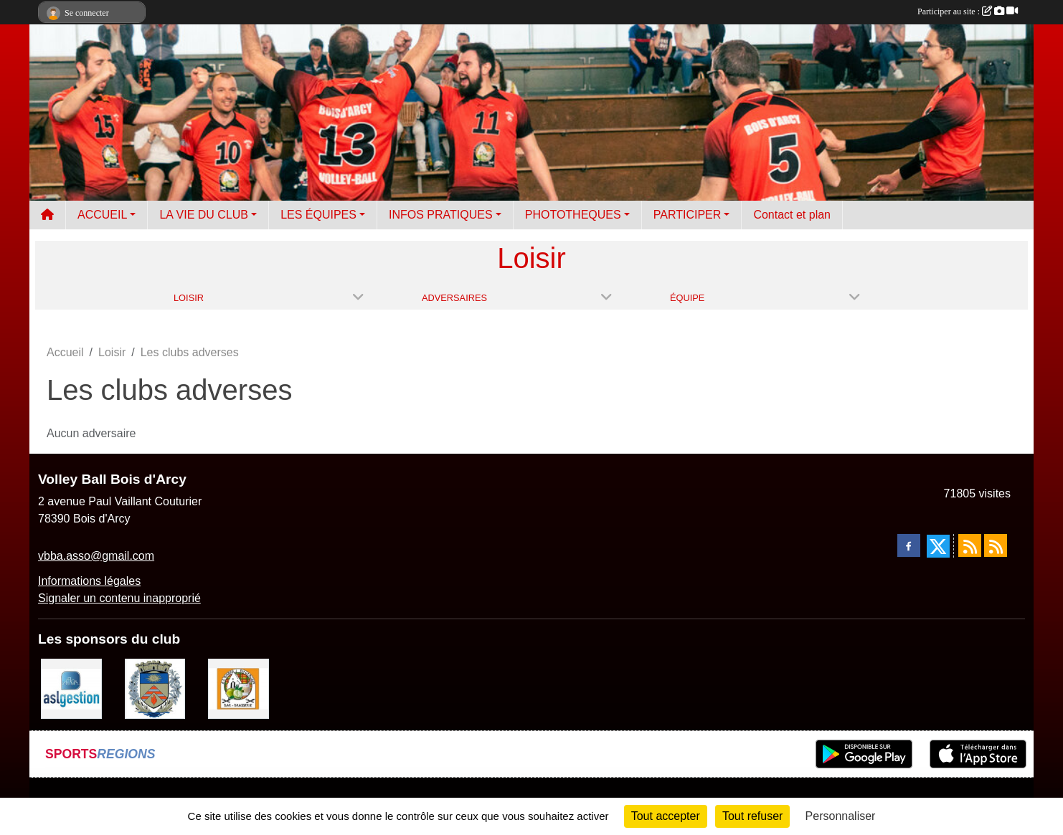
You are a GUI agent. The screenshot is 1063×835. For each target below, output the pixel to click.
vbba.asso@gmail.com (96, 556)
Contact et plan (792, 215)
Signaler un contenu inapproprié (119, 598)
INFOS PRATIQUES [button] (441, 215)
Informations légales (89, 581)
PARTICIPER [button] (687, 215)
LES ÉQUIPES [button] (318, 215)
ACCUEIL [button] (102, 215)
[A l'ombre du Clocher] (238, 688)
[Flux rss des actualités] (969, 545)
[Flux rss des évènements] (995, 545)
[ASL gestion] (71, 688)
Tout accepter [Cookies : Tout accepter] (665, 816)
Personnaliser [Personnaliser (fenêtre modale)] (840, 816)
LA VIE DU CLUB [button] (203, 215)
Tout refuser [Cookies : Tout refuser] (752, 816)
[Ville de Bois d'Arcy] (155, 688)
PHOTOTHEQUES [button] (573, 215)
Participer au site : (967, 11)
